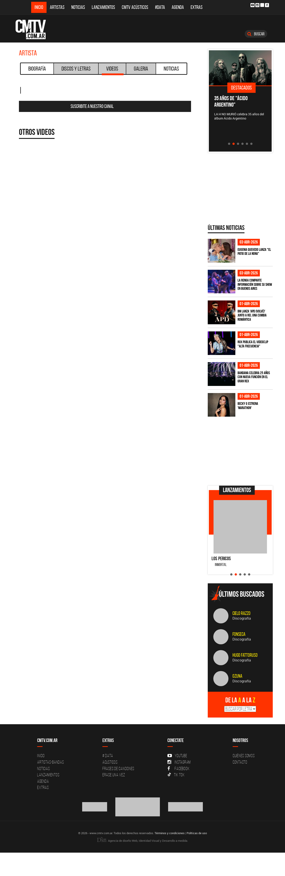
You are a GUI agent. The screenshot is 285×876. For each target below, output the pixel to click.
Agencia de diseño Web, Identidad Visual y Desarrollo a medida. (142, 841)
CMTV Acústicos (135, 7)
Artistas (57, 7)
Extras (197, 7)
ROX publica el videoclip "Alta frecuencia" (253, 344)
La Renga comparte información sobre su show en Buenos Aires (255, 284)
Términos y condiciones (170, 833)
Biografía (37, 68)
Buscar (256, 33)
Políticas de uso (197, 833)
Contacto (240, 762)
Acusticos (110, 762)
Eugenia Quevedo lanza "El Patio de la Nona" (254, 251)
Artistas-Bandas (50, 762)
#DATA (160, 7)
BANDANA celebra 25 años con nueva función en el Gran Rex (254, 377)
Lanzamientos (103, 7)
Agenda (178, 7)
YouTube (177, 755)
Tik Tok (176, 774)
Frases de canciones (118, 768)
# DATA (107, 755)
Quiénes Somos (244, 755)
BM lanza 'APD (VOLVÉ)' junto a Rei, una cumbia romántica (252, 315)
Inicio (39, 7)
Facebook (178, 768)
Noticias (78, 7)
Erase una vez (113, 774)
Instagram (179, 762)
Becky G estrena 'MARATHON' (248, 406)
